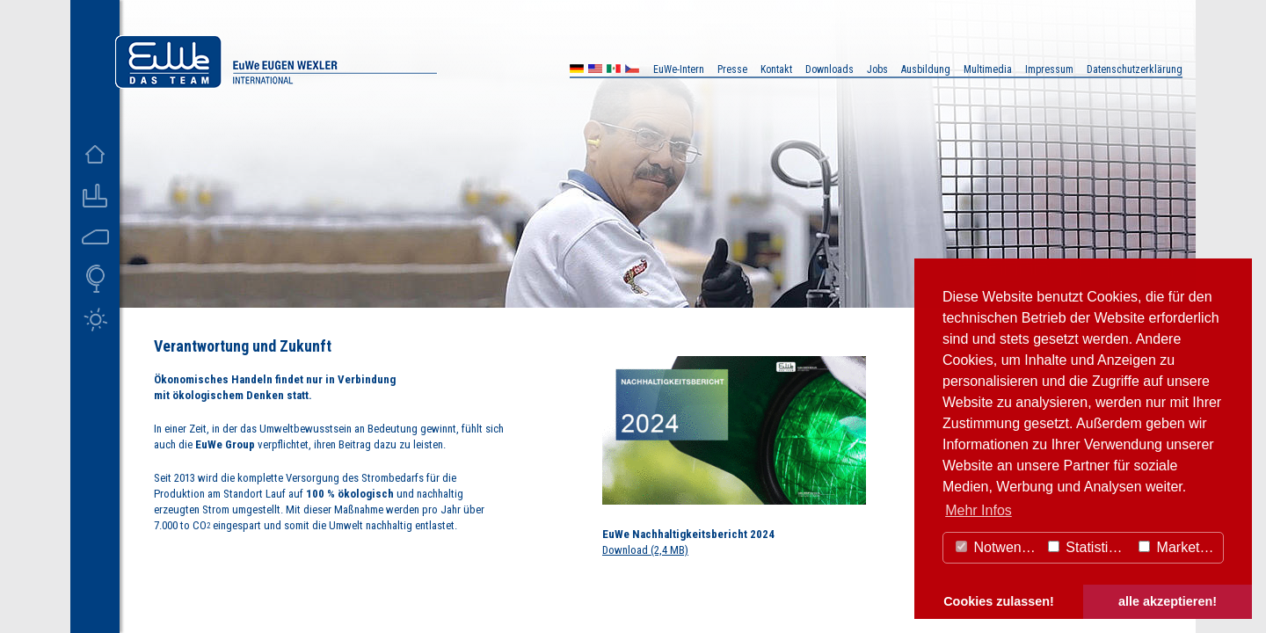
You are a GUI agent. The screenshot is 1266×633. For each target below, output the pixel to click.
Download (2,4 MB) (645, 550)
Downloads (829, 69)
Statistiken (1089, 547)
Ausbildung (925, 69)
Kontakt (776, 69)
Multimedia (988, 69)
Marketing (1179, 547)
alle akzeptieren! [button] (1167, 601)
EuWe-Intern (678, 69)
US (595, 70)
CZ (632, 70)
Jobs (877, 69)
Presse (732, 69)
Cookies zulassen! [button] (998, 601)
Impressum (1049, 69)
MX (614, 70)
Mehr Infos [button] (978, 510)
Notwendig (998, 547)
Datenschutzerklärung (1134, 69)
